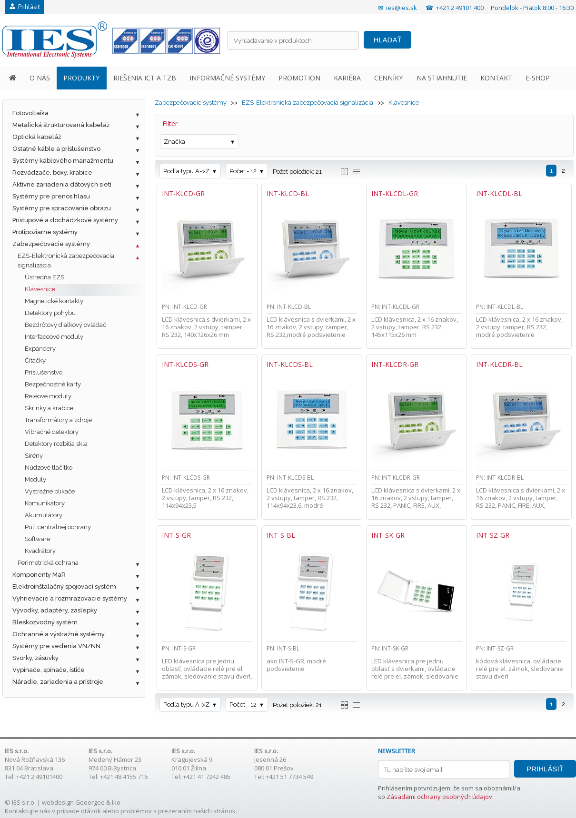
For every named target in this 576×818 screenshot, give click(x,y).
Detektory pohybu (50, 312)
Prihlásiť (25, 7)
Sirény (34, 455)
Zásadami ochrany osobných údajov (439, 796)
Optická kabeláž (36, 136)
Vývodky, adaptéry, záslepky (54, 610)
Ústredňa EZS (44, 277)
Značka (174, 141)
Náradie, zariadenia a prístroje (57, 681)
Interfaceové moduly (54, 336)
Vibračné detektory (52, 431)
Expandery (40, 348)
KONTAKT (496, 77)
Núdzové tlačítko (48, 467)
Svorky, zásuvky (35, 657)
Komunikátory (45, 503)
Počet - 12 (243, 171)
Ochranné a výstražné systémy (58, 634)
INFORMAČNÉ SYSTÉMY (227, 77)
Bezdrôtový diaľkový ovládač (65, 324)
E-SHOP (538, 77)
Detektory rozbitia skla (56, 443)
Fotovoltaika (30, 113)
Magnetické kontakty (54, 301)
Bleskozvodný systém (45, 622)
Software (37, 538)
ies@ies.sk (401, 7)
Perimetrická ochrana (48, 562)
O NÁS (40, 77)
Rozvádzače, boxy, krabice (52, 172)
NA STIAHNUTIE (442, 77)
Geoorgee (90, 802)
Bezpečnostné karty (53, 384)
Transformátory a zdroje (58, 420)
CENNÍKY (388, 77)
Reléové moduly (48, 396)
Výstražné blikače (50, 491)
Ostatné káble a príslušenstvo (56, 148)
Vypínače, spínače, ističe (48, 669)
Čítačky (35, 360)
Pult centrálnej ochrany (58, 527)
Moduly (35, 479)
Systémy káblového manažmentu (62, 160)
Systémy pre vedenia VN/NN (56, 646)
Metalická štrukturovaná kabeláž (60, 124)
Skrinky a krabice (49, 408)
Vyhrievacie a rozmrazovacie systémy (69, 598)
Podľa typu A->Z (186, 171)
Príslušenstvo (43, 372)
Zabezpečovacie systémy (51, 243)
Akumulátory (43, 515)
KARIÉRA (347, 77)
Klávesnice (40, 289)
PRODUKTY (81, 77)
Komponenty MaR (39, 574)
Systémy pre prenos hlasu (51, 196)
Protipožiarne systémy (45, 232)
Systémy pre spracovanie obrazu (61, 208)
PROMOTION (299, 77)
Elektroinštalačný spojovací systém (64, 586)
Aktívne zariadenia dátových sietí (61, 184)
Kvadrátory (40, 550)
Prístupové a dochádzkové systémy (65, 220)
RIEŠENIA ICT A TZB (144, 77)
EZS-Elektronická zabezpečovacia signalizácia (66, 260)
